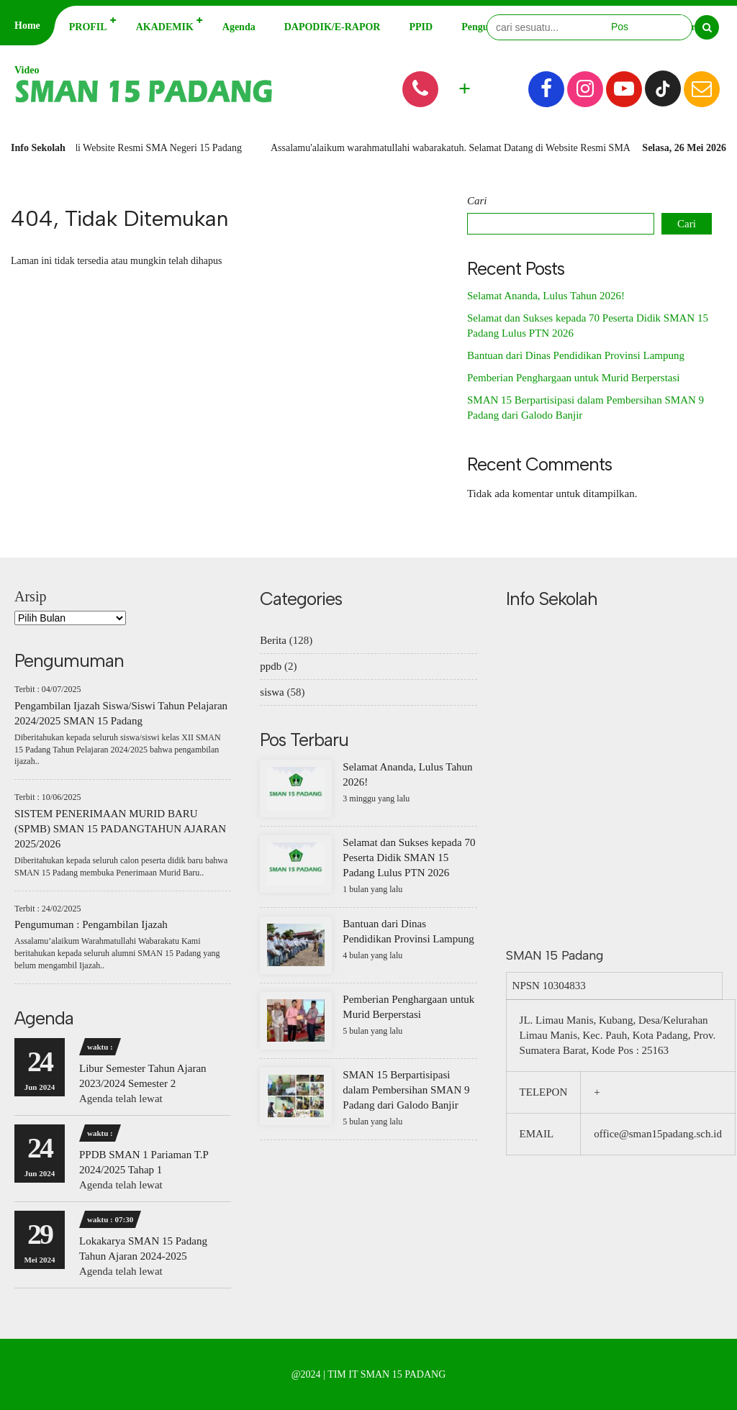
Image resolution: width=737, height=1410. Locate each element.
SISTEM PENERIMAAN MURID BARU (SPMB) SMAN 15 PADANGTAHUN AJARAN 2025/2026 (120, 829)
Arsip (30, 596)
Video (26, 70)
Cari (477, 200)
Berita (273, 640)
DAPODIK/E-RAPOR (332, 27)
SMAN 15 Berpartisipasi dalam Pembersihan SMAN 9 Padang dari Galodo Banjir (406, 1090)
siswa (272, 692)
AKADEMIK (165, 27)
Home (27, 25)
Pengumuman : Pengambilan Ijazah (91, 924)
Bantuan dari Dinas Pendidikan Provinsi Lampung (575, 355)
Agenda (239, 27)
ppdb (270, 666)
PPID (421, 27)
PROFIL (88, 27)
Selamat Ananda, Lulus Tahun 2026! (546, 295)
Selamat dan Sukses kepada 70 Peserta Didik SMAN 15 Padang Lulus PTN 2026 (409, 857)
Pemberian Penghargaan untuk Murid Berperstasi (573, 377)
